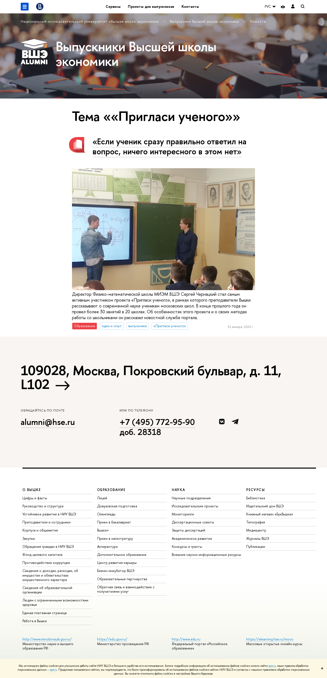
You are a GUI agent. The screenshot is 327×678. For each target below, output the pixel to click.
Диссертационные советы (193, 522)
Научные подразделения (191, 498)
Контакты (190, 6)
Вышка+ (103, 530)
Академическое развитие (192, 538)
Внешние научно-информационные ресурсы (206, 554)
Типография (255, 522)
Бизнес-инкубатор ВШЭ (115, 570)
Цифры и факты (34, 498)
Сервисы (113, 6)
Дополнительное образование (121, 554)
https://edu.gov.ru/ (112, 639)
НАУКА (178, 489)
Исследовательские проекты (195, 506)
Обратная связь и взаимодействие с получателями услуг (125, 589)
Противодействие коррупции (46, 562)
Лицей (102, 498)
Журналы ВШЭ (257, 538)
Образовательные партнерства (122, 579)
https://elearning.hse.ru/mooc (269, 639)
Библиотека (255, 498)
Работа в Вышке (34, 621)
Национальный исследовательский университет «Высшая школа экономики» (90, 21)
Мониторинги (183, 514)
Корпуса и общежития (40, 530)
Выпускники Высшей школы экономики (205, 21)
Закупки (28, 538)
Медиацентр (256, 530)
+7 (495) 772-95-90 (157, 422)
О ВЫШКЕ (31, 489)
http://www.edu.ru (186, 639)
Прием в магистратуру (115, 538)
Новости (258, 21)
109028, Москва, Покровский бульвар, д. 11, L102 (151, 377)
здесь (272, 666)
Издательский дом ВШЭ (265, 506)
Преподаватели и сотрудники (46, 522)
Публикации (255, 546)
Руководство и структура (42, 506)
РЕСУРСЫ (255, 489)
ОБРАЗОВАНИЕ (111, 489)
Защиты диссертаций (188, 530)
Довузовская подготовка (117, 506)
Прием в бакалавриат (114, 522)
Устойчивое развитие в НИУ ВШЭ (49, 514)
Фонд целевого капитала (42, 554)
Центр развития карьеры (117, 562)
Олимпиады (106, 514)
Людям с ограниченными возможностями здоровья (55, 602)
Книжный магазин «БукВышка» (269, 514)
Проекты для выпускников (151, 6)
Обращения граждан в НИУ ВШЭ (48, 546)
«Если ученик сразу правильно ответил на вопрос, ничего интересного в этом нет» (169, 146)
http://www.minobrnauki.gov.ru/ (47, 639)
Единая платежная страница (44, 612)
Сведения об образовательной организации (47, 589)
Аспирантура (107, 546)
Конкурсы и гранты (187, 546)
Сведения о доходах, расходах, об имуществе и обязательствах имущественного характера (50, 575)
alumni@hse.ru (48, 422)
